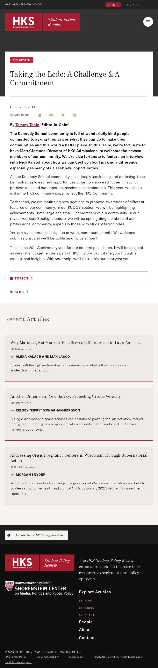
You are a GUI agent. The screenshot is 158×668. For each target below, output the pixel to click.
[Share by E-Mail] (51, 115)
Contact (131, 5)
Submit (113, 5)
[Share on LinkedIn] (39, 115)
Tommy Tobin (27, 124)
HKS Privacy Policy (15, 656)
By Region (86, 608)
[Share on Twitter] (63, 115)
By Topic (85, 600)
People (86, 622)
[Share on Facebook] (75, 115)
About (85, 629)
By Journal (87, 615)
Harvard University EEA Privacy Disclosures (117, 656)
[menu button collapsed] (148, 22)
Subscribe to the (36, 535)
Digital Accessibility (47, 656)
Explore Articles (95, 592)
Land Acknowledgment (18, 662)
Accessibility (76, 656)
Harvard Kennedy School (24, 4)
